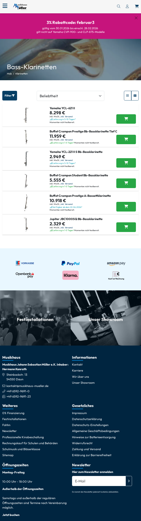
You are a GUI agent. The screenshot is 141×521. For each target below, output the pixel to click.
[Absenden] (129, 477)
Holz (9, 70)
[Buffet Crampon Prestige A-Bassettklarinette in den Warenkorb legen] (126, 203)
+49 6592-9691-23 (18, 393)
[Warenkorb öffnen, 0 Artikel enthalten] (137, 6)
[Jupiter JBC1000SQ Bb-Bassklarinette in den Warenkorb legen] (126, 224)
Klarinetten (21, 70)
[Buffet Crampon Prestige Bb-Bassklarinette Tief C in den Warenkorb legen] (126, 136)
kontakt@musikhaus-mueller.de (27, 382)
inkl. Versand (66, 113)
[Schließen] (136, 18)
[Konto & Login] (127, 6)
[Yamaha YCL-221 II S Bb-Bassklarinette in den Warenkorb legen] (126, 159)
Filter (10, 92)
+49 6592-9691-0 (18, 387)
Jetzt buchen (10, 511)
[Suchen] (118, 6)
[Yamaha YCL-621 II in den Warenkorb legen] (126, 115)
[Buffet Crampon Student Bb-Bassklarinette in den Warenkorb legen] (126, 180)
